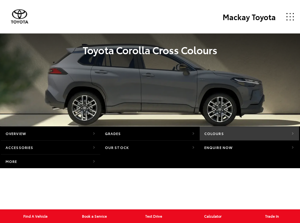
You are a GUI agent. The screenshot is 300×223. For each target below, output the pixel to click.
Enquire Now (218, 147)
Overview (16, 133)
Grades (113, 133)
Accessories (19, 147)
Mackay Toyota (249, 16)
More (11, 161)
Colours (214, 133)
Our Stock (117, 147)
